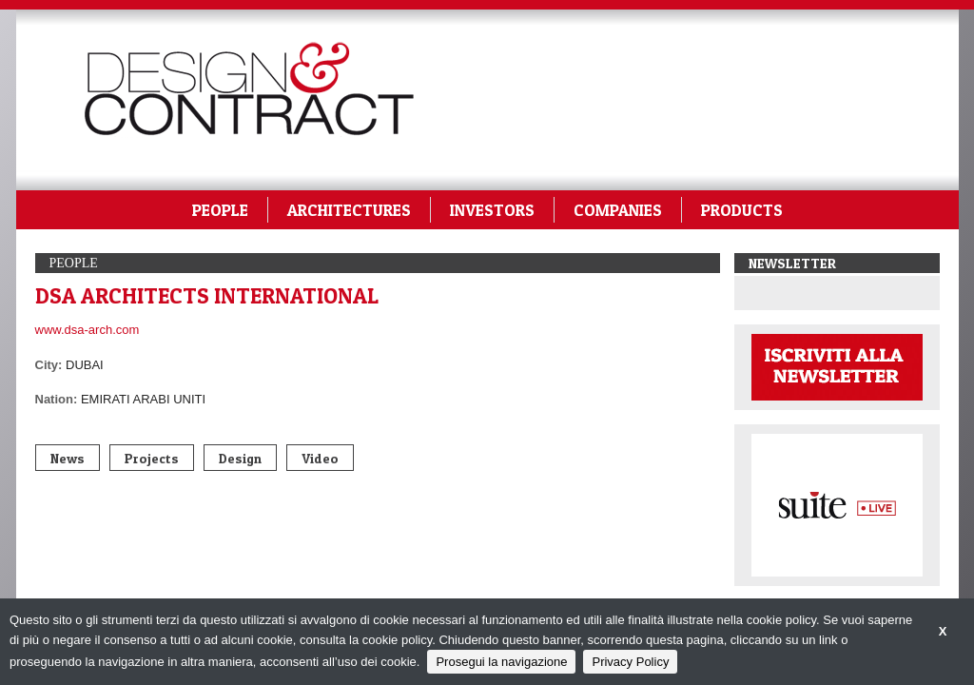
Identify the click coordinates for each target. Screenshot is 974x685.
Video (320, 458)
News (67, 458)
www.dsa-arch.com (87, 330)
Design (240, 458)
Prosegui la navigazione (501, 662)
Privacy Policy (630, 662)
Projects (152, 458)
